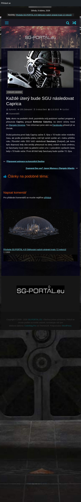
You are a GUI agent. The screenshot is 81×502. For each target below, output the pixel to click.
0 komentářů (12, 114)
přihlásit (47, 197)
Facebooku (57, 125)
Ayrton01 (12, 109)
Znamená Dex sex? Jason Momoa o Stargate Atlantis (52, 168)
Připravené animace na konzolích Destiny (23, 161)
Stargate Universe (14, 92)
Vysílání (65, 109)
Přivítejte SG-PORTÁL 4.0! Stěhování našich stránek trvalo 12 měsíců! (44, 15)
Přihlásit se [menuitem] (6, 3)
